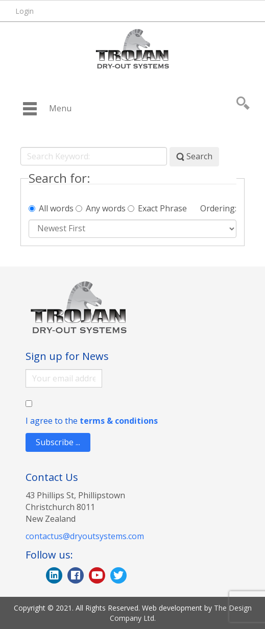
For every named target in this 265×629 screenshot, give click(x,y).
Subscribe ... (58, 442)
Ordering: (218, 208)
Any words (101, 208)
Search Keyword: (20, 147)
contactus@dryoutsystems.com (85, 536)
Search (194, 157)
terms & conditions (119, 420)
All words (51, 208)
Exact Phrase (157, 208)
